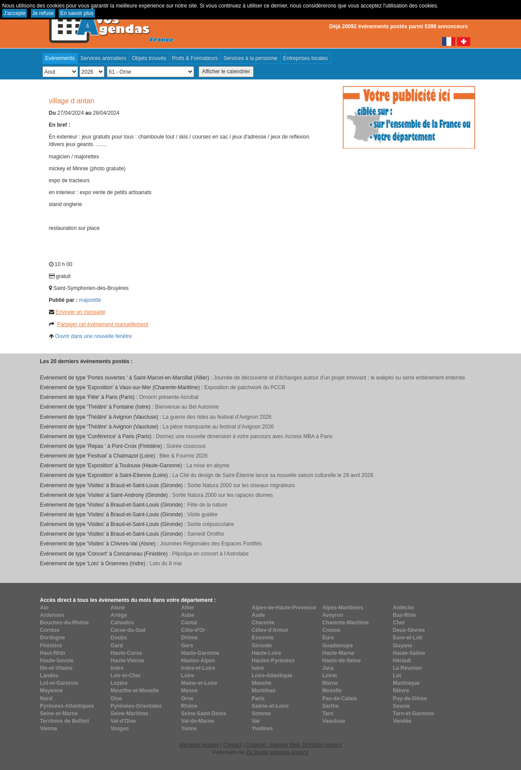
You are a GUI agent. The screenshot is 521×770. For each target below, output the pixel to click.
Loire (187, 675)
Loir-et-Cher (126, 675)
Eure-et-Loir (408, 638)
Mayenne (51, 690)
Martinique (406, 683)
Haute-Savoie (57, 660)
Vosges (120, 728)
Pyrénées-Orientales (136, 706)
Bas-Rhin (404, 615)
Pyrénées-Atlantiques (67, 706)
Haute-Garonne (200, 653)
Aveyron (333, 615)
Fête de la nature (207, 505)
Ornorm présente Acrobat (169, 397)
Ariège (119, 615)
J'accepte (15, 13)
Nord (46, 698)
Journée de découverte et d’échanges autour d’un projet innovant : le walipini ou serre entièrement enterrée (339, 378)
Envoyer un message (80, 312)
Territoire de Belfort (64, 721)
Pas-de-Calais (339, 698)
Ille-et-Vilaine (56, 668)
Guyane (402, 645)
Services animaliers (103, 58)
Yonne (189, 728)
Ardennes (52, 615)
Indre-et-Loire (198, 668)
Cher (399, 623)
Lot (397, 675)
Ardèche (403, 608)
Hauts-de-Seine (341, 660)
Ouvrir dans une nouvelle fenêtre (93, 336)
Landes (49, 675)
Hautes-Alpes (198, 660)
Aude (258, 615)
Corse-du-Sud (128, 630)
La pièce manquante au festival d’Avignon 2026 (218, 427)
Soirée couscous (186, 446)
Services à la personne (250, 58)
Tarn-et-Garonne (413, 713)
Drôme (189, 638)
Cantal (189, 623)
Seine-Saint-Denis (203, 713)
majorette (90, 300)
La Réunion (407, 668)
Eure (328, 638)
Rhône (189, 706)
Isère (258, 668)
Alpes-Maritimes (343, 608)
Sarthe (330, 706)
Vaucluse (333, 721)
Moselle (332, 690)
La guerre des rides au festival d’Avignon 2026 (217, 417)
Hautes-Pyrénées (273, 660)
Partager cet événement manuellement (102, 324)
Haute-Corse (126, 653)
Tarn (328, 713)
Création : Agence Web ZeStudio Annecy (293, 745)
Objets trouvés (149, 58)
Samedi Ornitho (205, 534)
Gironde (262, 645)
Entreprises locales (305, 58)
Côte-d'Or (193, 630)
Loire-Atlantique (272, 675)
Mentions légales (199, 745)
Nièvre (401, 690)
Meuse (189, 690)
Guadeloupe (337, 645)
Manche (262, 683)
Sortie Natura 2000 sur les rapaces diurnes (222, 495)
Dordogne (52, 638)
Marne (330, 683)
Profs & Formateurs (195, 58)
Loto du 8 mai (166, 563)
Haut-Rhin (52, 653)
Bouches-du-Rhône (64, 623)
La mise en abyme (207, 465)
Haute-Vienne (127, 660)
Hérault (402, 660)
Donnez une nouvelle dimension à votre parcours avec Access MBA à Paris (244, 436)
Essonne (263, 638)
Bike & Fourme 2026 (183, 456)
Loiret (329, 675)
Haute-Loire (266, 653)
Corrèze (50, 630)
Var (256, 721)
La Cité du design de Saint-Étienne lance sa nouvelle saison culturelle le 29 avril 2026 (273, 475)
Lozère (119, 683)
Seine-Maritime (129, 713)
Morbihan (264, 690)
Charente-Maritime (345, 623)
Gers (187, 645)
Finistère (51, 645)
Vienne (48, 728)
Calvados (122, 623)
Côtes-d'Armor (270, 630)
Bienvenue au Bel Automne (187, 407)
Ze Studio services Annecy (277, 752)
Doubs (119, 638)
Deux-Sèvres (409, 630)
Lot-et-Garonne (59, 683)
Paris (258, 698)
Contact (232, 745)
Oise (116, 698)
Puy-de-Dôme (410, 698)
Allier (188, 608)
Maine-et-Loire (199, 683)
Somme (261, 713)
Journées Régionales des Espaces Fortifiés (211, 544)
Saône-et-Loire (270, 706)
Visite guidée (202, 514)
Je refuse (43, 13)
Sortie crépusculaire (210, 524)
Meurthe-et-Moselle (135, 690)
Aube (188, 615)
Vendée (402, 721)
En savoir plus (76, 13)
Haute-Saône (409, 653)
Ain (44, 608)
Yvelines (262, 728)
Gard (117, 645)
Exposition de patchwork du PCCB (244, 387)
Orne (187, 698)
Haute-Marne (338, 653)
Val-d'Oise (123, 721)
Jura (328, 668)
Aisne (118, 608)
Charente (263, 623)
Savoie (401, 706)
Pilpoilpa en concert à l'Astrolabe (210, 554)
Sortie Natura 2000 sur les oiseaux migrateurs (241, 485)
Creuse (331, 630)
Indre (117, 668)
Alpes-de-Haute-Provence (284, 608)
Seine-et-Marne (59, 713)
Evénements (60, 58)
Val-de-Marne (197, 721)
